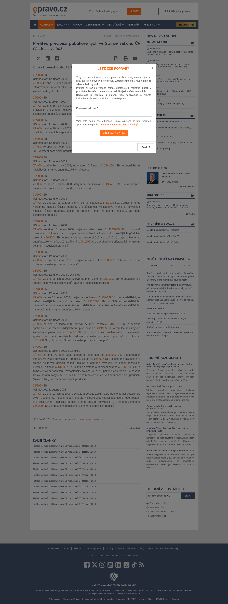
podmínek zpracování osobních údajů (118, 124)
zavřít (146, 147)
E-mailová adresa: (87, 108)
